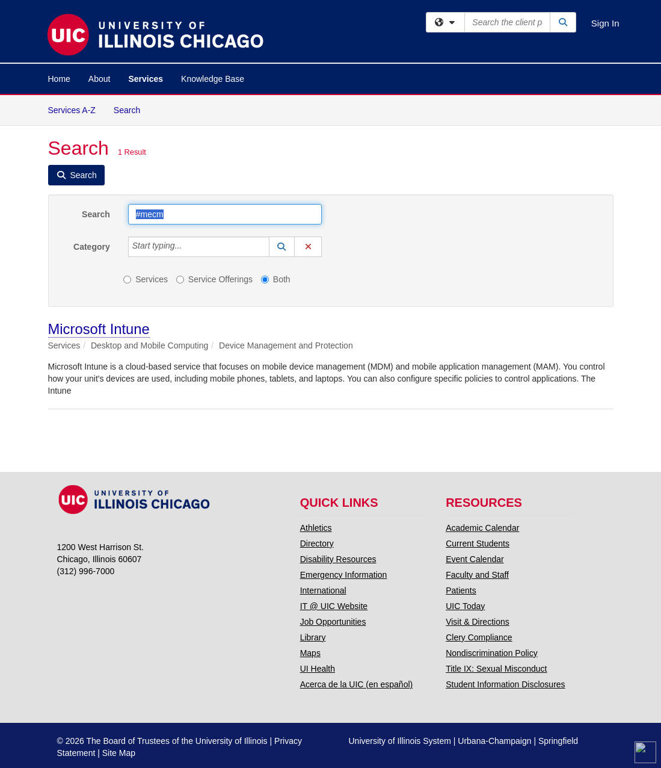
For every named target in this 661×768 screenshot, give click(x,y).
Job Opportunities (333, 622)
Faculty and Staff (477, 575)
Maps (310, 653)
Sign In (605, 23)
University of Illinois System (400, 741)
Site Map (118, 753)
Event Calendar (475, 559)
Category (91, 247)
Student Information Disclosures (505, 684)
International (323, 590)
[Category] (188, 246)
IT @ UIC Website (334, 606)
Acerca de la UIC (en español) (356, 684)
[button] (282, 247)
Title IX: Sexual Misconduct (496, 669)
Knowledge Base (212, 79)
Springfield (558, 741)
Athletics (316, 528)
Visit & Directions (477, 622)
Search (131, 109)
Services (145, 79)
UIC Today (465, 606)
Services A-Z (72, 110)
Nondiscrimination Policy (492, 653)
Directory (317, 543)
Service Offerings (214, 279)
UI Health (317, 669)
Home (59, 79)
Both (276, 279)
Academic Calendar (482, 528)
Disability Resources (338, 559)
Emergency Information (343, 575)
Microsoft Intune (99, 329)
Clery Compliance (479, 637)
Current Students (477, 543)
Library (313, 637)
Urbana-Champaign (494, 741)
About (99, 79)
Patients (461, 590)
